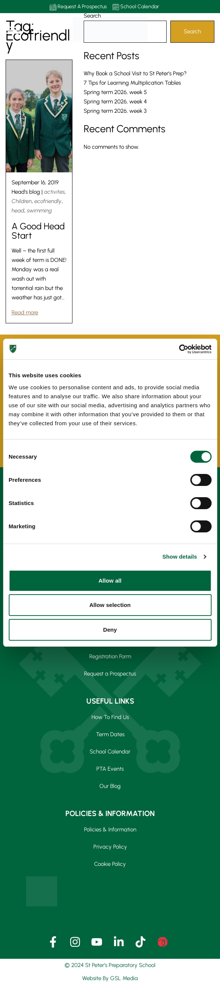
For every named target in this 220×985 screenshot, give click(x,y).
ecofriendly (48, 201)
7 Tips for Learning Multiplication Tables (132, 82)
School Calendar (135, 6)
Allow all (110, 580)
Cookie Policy (110, 864)
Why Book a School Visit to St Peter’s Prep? (135, 73)
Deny (110, 629)
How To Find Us (110, 717)
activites (54, 191)
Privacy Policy (110, 846)
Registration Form (110, 656)
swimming (39, 210)
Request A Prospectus (78, 6)
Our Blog (110, 786)
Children (22, 201)
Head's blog (26, 191)
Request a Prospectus (110, 673)
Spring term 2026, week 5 (115, 92)
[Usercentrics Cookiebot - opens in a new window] (178, 349)
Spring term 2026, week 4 (115, 101)
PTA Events (110, 768)
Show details (179, 556)
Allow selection (110, 605)
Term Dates (110, 734)
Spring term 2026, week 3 (115, 111)
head (18, 210)
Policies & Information (110, 829)
